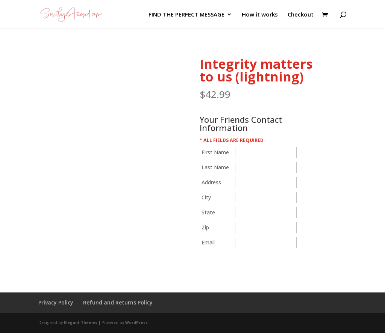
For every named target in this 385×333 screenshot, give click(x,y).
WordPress (136, 322)
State (208, 212)
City (206, 197)
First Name (215, 152)
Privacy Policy (55, 302)
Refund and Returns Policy (118, 302)
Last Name (215, 167)
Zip (205, 227)
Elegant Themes (80, 322)
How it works (260, 15)
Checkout (301, 15)
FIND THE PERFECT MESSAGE (186, 15)
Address (211, 182)
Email (208, 242)
